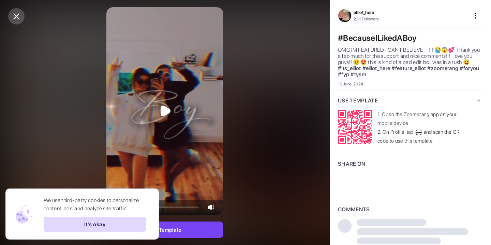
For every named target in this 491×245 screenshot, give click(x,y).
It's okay (95, 224)
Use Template (164, 230)
